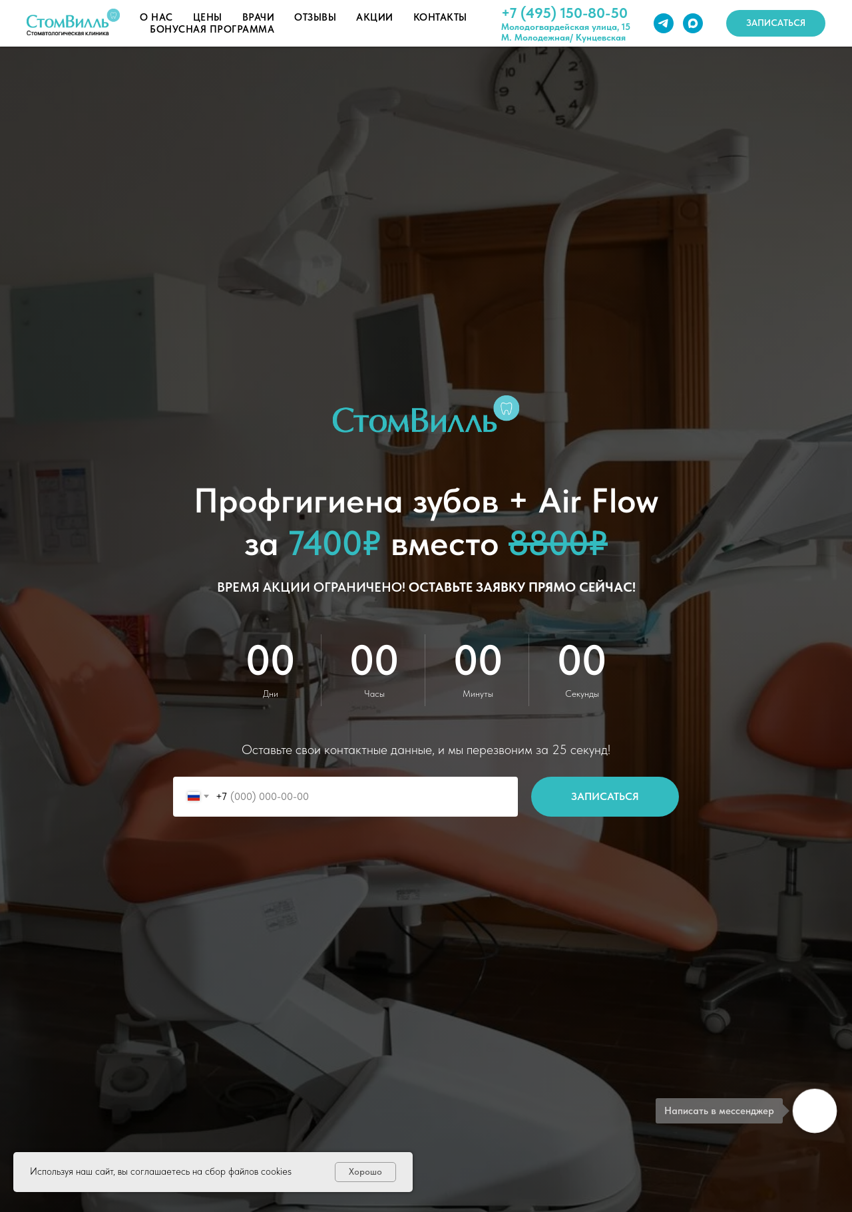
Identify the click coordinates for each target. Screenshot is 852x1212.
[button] (775, 23)
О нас (156, 17)
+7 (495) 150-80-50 (564, 12)
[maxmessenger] (693, 23)
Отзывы (315, 17)
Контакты (440, 17)
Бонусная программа (212, 29)
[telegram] (664, 23)
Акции (374, 17)
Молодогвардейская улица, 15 (565, 26)
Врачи (258, 17)
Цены (207, 17)
